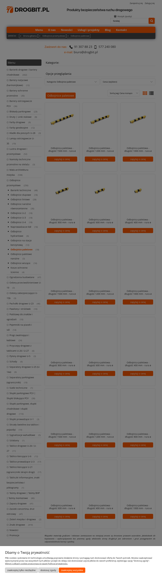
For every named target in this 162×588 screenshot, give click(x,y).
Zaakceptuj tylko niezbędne (21, 570)
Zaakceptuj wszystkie (72, 570)
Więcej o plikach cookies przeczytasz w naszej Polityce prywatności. (36, 563)
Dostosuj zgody (48, 570)
